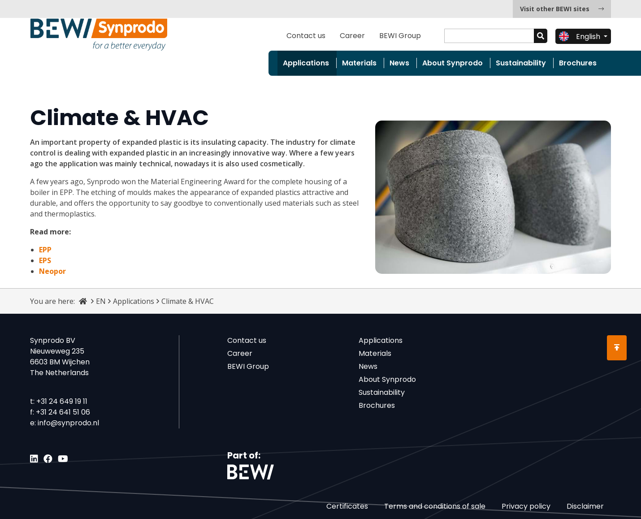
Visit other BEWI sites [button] (562, 8)
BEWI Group (400, 35)
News (399, 63)
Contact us (305, 35)
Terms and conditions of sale (434, 506)
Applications (306, 63)
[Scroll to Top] (617, 347)
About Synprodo (452, 63)
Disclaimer (585, 506)
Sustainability (521, 63)
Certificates (347, 506)
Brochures (578, 63)
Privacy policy (526, 506)
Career (352, 35)
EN (101, 301)
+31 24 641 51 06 (63, 412)
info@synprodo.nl (68, 423)
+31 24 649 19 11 (61, 401)
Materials (359, 63)
